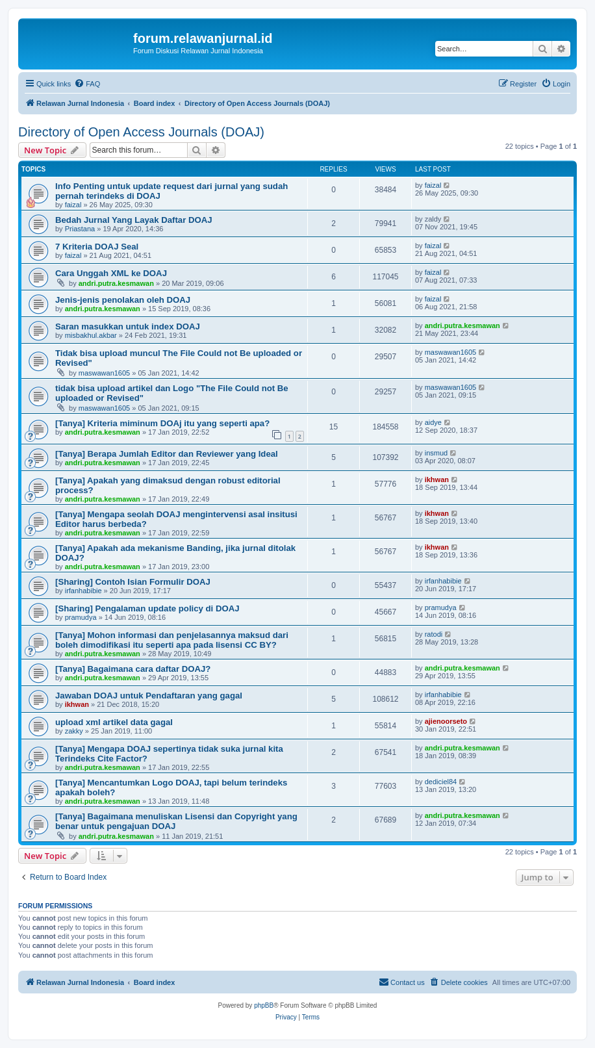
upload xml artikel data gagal (114, 722)
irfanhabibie (83, 590)
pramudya (81, 617)
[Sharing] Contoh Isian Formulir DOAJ (132, 582)
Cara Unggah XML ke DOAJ (111, 273)
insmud (436, 453)
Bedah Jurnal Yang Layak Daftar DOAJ (133, 220)
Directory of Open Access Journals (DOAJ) (141, 132)
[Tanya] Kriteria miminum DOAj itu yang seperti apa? (162, 423)
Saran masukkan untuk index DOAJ (127, 326)
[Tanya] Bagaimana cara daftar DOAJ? (132, 669)
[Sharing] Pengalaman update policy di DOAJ (147, 608)
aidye (433, 422)
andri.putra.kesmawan (116, 283)
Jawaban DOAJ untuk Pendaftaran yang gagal (148, 695)
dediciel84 (441, 782)
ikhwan (437, 479)
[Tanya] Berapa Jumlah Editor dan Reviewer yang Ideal (166, 454)
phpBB (263, 1005)
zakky (74, 731)
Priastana (80, 229)
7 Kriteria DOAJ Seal (96, 246)
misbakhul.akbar (91, 335)
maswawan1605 (105, 373)
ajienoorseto (446, 721)
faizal (73, 205)
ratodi (434, 634)
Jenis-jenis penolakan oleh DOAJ (122, 300)
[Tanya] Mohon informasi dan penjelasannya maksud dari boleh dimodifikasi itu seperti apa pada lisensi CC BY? (171, 640)
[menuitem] (87, 84)
